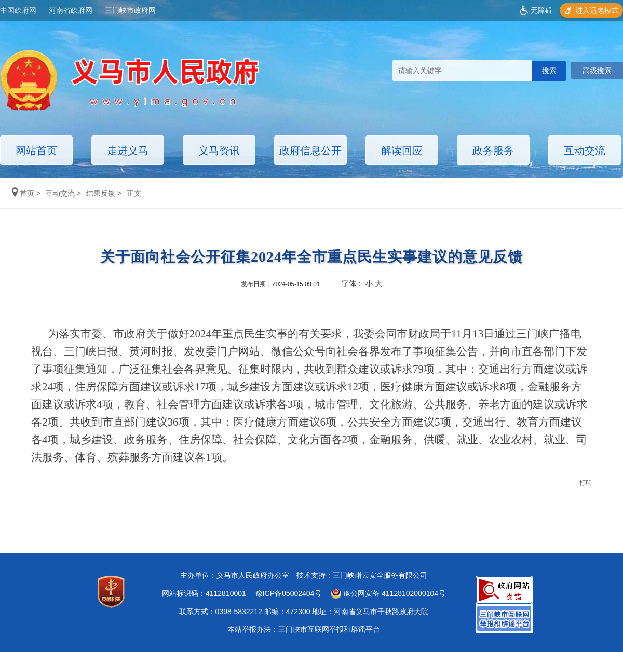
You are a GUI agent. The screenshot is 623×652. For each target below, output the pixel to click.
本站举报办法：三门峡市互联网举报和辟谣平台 (303, 629)
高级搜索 (597, 70)
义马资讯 (219, 150)
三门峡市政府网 (130, 10)
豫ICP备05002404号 (288, 593)
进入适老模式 (597, 10)
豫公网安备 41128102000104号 (388, 593)
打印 (585, 482)
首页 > (27, 193)
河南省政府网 (70, 10)
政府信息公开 (310, 150)
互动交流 (584, 150)
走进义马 (127, 150)
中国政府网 (18, 10)
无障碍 (541, 10)
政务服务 (493, 150)
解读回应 (402, 150)
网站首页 (36, 150)
